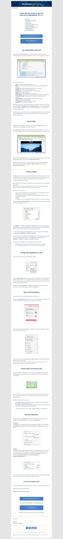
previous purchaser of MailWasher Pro (30, 532)
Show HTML (31, 121)
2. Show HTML (27, 22)
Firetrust (20, 523)
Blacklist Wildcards (31, 414)
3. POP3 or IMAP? (28, 23)
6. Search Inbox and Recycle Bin (31, 27)
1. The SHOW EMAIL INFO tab (31, 20)
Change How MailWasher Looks (31, 253)
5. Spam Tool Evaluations (29, 26)
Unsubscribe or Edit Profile (40, 532)
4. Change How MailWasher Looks (31, 24)
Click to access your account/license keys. (21, 488)
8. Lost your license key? (29, 30)
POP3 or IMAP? (31, 172)
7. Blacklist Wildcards (29, 28)
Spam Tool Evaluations (31, 292)
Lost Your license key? (31, 481)
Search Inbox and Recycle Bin (31, 368)
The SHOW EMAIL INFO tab (31, 50)
